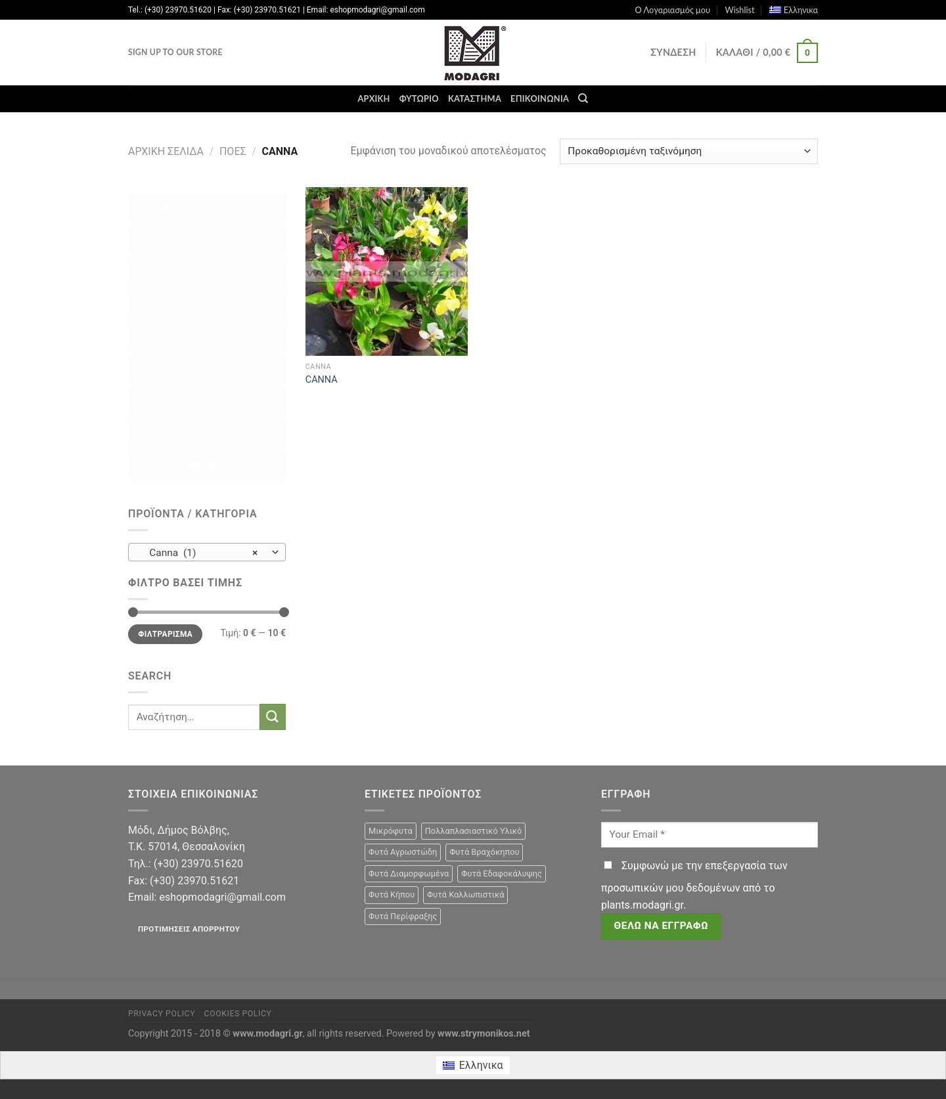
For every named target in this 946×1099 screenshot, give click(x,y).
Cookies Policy (238, 1013)
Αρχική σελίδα (166, 151)
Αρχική (373, 98)
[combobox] (207, 552)
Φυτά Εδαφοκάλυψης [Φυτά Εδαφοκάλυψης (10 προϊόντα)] (501, 873)
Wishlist (739, 10)
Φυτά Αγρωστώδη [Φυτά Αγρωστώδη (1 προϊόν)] (403, 852)
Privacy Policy (161, 1013)
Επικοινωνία (539, 98)
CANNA (321, 379)
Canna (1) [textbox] (200, 553)
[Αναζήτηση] (583, 98)
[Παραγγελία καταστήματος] (689, 151)
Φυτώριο (419, 98)
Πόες (232, 151)
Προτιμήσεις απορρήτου (189, 929)
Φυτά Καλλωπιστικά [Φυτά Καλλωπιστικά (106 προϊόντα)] (465, 894)
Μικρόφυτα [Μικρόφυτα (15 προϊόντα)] (391, 831)
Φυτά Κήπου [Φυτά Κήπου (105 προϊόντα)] (392, 894)
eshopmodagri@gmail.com (222, 897)
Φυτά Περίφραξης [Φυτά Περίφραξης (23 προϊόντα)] (403, 916)
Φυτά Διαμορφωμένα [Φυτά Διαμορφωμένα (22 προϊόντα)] (409, 873)
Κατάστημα (474, 98)
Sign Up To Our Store (175, 52)
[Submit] (272, 716)
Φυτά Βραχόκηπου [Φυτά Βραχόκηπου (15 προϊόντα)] (484, 852)
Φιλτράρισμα (165, 634)
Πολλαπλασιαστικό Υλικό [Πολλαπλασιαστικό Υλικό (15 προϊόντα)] (473, 831)
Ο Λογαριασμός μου (672, 10)
